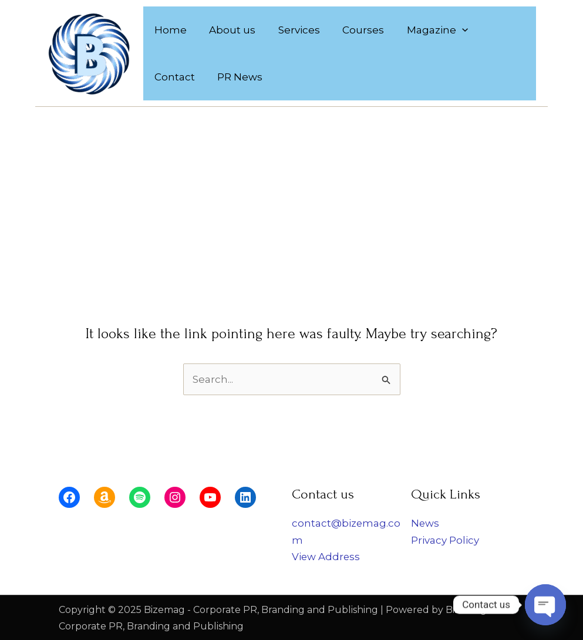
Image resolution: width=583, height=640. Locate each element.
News (425, 523)
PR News (175, 77)
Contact (496, 30)
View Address (326, 556)
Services (293, 30)
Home (169, 30)
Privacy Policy (445, 539)
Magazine (425, 29)
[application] (450, 29)
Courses (354, 30)
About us (228, 30)
